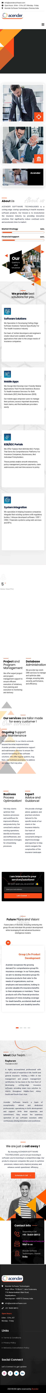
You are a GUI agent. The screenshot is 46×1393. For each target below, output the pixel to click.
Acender (35, 1389)
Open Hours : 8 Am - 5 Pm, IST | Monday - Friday (20, 5)
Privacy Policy (9, 1342)
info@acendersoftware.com (13, 3)
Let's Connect (23, 896)
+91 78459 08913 (31, 1234)
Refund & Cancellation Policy (16, 1347)
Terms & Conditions (12, 1337)
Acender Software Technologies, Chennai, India (20, 8)
